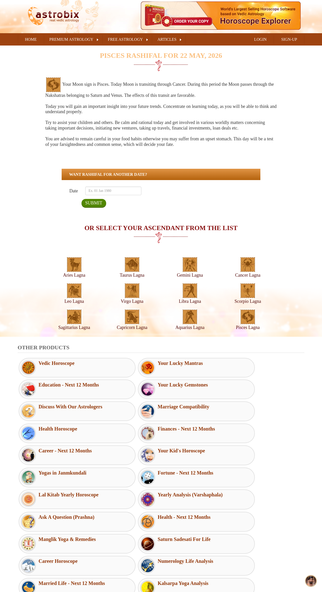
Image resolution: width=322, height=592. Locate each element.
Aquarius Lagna (189, 327)
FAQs (169, 539)
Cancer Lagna (247, 275)
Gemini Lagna (190, 275)
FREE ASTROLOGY (125, 39)
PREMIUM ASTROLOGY (71, 39)
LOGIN (260, 39)
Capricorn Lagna (132, 327)
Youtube (248, 577)
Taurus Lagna (132, 275)
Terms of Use (103, 539)
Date (73, 190)
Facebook (249, 539)
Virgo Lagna (132, 301)
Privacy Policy (104, 556)
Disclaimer (101, 547)
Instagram (250, 564)
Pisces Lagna (248, 327)
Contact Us (173, 547)
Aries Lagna (74, 275)
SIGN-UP (289, 39)
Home (31, 39)
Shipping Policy (105, 572)
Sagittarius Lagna (74, 327)
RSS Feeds (173, 531)
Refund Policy (104, 564)
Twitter (247, 551)
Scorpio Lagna (247, 301)
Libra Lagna (190, 301)
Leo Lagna (74, 301)
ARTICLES (166, 39)
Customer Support (107, 531)
